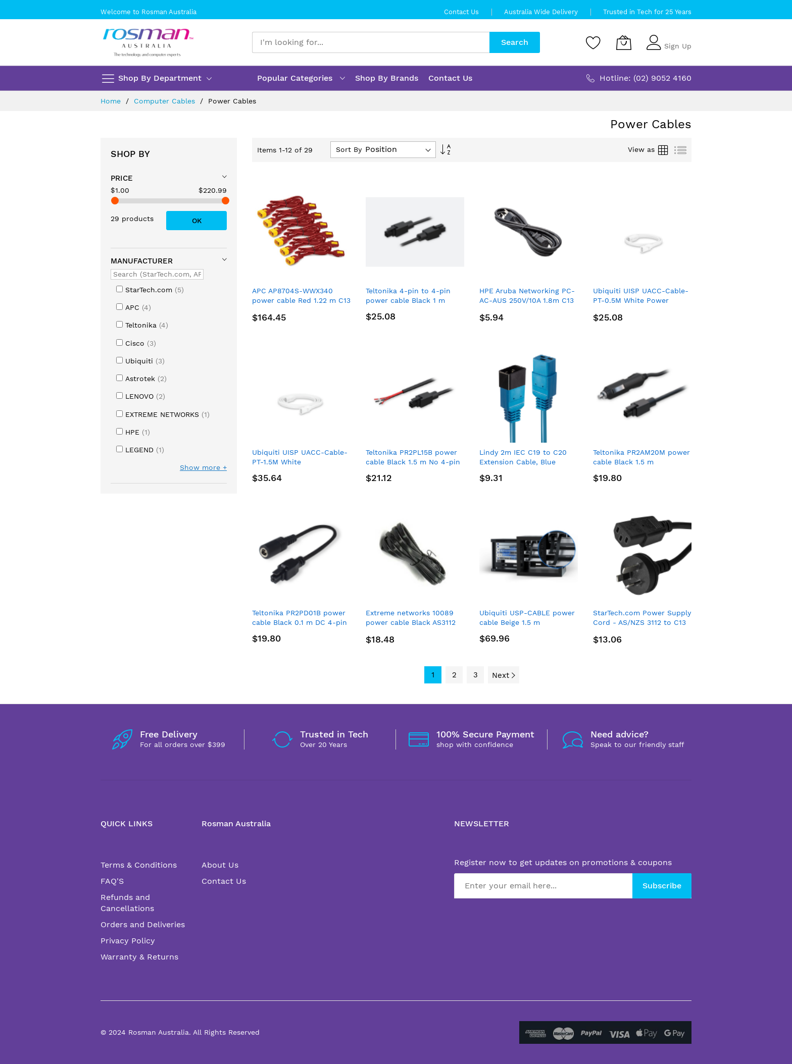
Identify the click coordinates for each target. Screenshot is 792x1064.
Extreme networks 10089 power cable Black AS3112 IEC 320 (411, 622)
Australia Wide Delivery (541, 12)
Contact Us (461, 12)
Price (122, 178)
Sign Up (677, 46)
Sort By (349, 149)
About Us (220, 865)
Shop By (130, 153)
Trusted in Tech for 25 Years (647, 12)
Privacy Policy (128, 940)
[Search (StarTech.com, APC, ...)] (157, 274)
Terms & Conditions (139, 865)
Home (112, 101)
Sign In (676, 38)
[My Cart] (623, 42)
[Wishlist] (593, 42)
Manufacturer (142, 260)
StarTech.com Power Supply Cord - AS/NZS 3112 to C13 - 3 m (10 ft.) (642, 622)
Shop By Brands (386, 78)
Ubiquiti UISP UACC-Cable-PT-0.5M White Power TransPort (640, 300)
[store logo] (148, 43)
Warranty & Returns (139, 957)
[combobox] (370, 42)
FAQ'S (112, 881)
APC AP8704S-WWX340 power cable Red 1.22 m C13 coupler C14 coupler (301, 300)
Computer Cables (165, 101)
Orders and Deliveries (143, 924)
